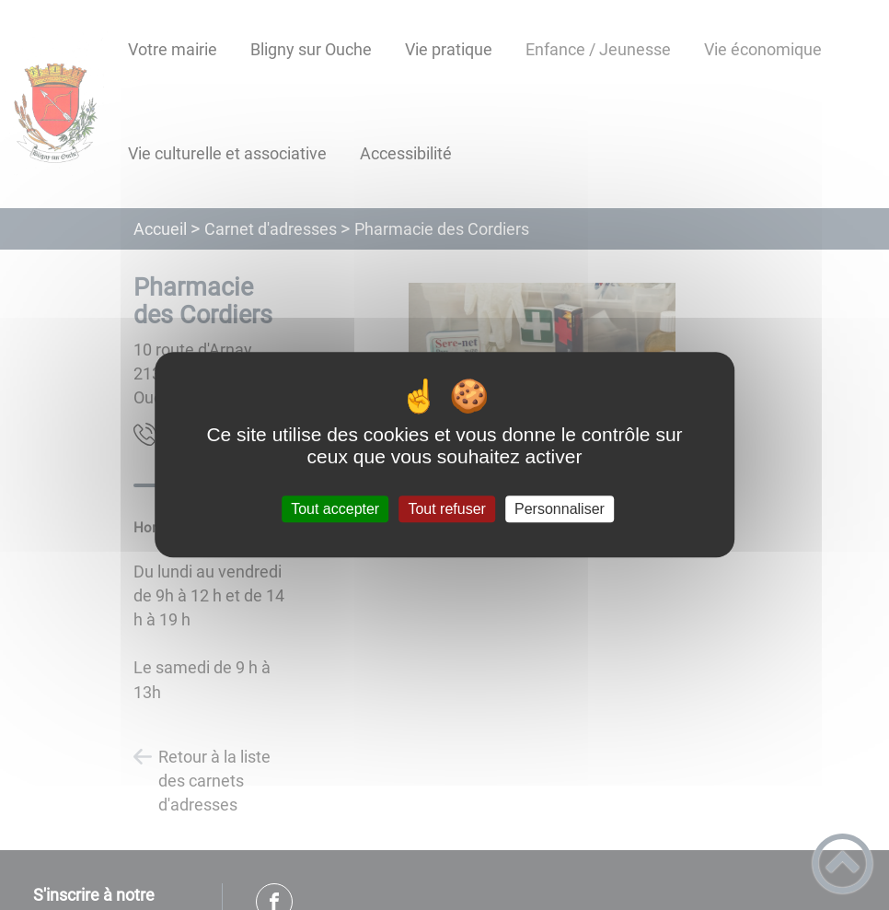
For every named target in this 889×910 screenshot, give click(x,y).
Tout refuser (446, 509)
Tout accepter (335, 509)
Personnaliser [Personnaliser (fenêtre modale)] (559, 509)
